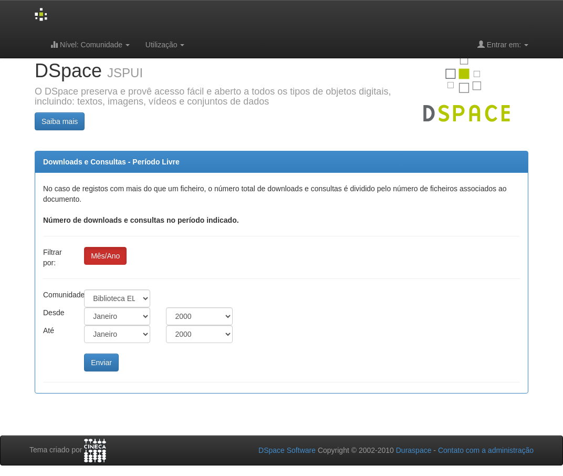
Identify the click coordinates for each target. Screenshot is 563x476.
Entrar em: (502, 44)
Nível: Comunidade (90, 44)
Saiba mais (59, 121)
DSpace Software (287, 450)
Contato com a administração (486, 450)
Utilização (165, 44)
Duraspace (414, 450)
